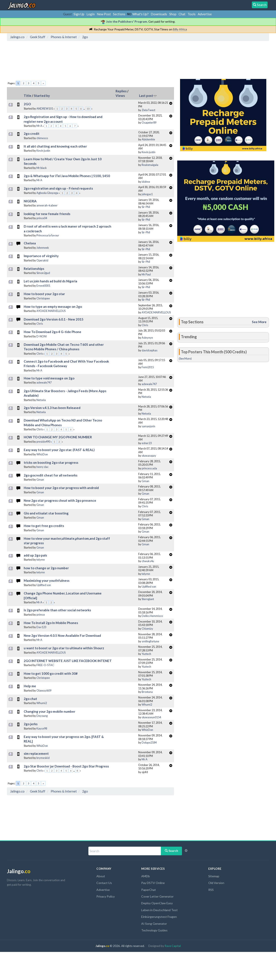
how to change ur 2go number (46, 568)
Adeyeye (147, 337)
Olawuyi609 (43, 690)
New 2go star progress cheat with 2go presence (60, 500)
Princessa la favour (47, 235)
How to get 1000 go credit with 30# (51, 673)
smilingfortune (150, 641)
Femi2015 (148, 367)
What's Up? (140, 14)
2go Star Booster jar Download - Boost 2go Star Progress (66, 766)
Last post (147, 96)
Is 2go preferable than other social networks (57, 610)
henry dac (42, 467)
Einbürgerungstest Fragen (159, 916)
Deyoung (42, 715)
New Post (104, 14)
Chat (182, 14)
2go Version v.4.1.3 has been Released (52, 408)
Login (90, 14)
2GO (27, 104)
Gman (40, 479)
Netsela (41, 400)
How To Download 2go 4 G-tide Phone (52, 332)
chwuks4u (148, 561)
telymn (40, 559)
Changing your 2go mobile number (49, 711)
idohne (146, 181)
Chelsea (30, 243)
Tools (192, 14)
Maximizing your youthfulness (46, 580)
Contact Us (104, 883)
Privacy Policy (105, 896)
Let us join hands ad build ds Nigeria (50, 281)
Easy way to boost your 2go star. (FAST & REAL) (59, 450)
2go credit (31, 133)
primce (40, 614)
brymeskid (43, 758)
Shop (172, 14)
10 (88, 108)
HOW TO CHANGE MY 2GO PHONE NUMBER (58, 437)
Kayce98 (41, 728)
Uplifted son (43, 585)
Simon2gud (43, 273)
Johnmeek (42, 247)
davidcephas (149, 350)
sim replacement (36, 753)
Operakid (42, 260)
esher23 (147, 443)
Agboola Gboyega (47, 193)
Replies (121, 91)
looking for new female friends (47, 214)
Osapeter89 (149, 122)
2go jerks (31, 724)
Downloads (159, 14)
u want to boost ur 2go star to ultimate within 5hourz (64, 648)
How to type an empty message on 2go (53, 306)
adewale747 (44, 382)
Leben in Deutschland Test (159, 910)
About (100, 876)
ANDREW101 (44, 108)
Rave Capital (173, 946)
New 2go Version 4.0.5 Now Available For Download (62, 635)
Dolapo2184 (149, 742)
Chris (39, 323)
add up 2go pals (35, 555)
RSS (211, 890)
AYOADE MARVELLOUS (51, 311)
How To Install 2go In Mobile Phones (51, 623)
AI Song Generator (154, 923)
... (84, 108)
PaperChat (148, 890)
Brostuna (147, 692)
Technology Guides (154, 930)
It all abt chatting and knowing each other (55, 146)
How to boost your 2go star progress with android (61, 488)
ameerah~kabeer (47, 205)
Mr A (39, 125)
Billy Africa (180, 29)
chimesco (42, 138)
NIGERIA (30, 201)
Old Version (216, 883)
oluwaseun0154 (151, 717)
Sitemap (213, 876)
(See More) (185, 358)
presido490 (43, 441)
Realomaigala (150, 165)
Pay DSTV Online (153, 883)
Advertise (205, 14)
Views (120, 96)
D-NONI (41, 336)
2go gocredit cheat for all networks (50, 475)
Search (171, 850)
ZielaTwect (148, 110)
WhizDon (42, 454)
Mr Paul (146, 274)
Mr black (41, 168)
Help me (30, 686)
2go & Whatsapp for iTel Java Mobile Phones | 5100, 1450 (67, 176)
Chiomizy (147, 628)
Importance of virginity (41, 256)
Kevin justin (43, 150)
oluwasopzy (149, 455)
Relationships (34, 268)
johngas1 (147, 194)
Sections (119, 14)
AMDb (145, 876)
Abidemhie (148, 139)
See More (259, 322)
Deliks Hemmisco (152, 616)
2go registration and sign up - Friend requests (58, 188)
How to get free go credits (44, 526)
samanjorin (148, 426)
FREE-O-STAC (45, 665)
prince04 (41, 218)
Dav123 (41, 627)
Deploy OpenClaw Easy (157, 903)
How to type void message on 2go (49, 378)
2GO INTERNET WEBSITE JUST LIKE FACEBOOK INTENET (68, 661)
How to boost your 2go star (44, 294)
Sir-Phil (146, 207)
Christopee (43, 298)
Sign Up (79, 14)
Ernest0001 (43, 285)
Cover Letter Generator (157, 896)
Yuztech (146, 654)
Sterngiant (148, 599)
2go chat (30, 699)
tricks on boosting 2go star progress (51, 462)
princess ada (149, 468)
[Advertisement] (86, 61)
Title (27, 96)
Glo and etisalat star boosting (46, 513)
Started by (42, 96)
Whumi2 (41, 703)
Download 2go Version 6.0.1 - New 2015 (53, 319)
